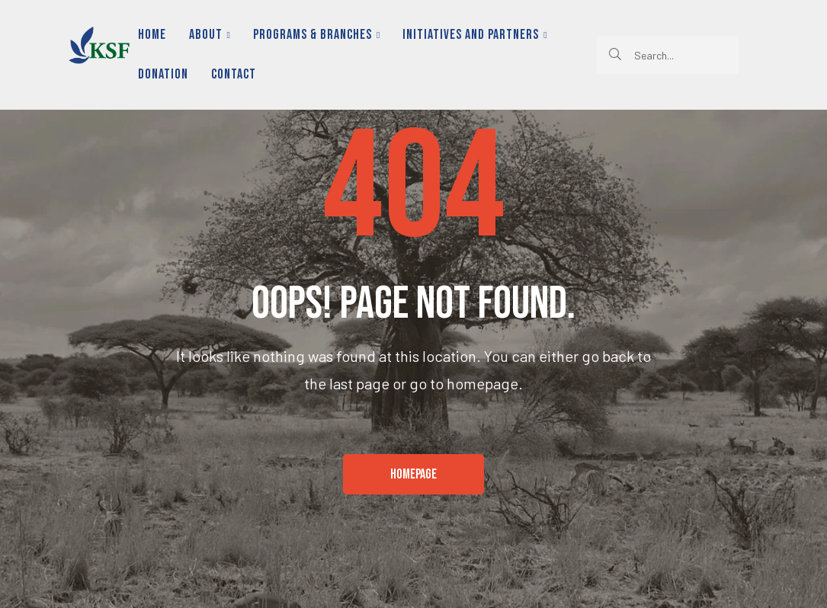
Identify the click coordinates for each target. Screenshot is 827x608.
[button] (413, 474)
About (209, 35)
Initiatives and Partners (474, 35)
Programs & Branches (316, 35)
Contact (233, 74)
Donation (163, 74)
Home (152, 35)
